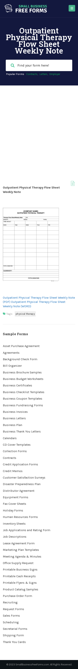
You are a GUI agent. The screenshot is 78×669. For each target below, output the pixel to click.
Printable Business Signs (20, 569)
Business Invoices (15, 412)
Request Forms (13, 609)
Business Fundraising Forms (23, 405)
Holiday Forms (13, 510)
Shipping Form (13, 635)
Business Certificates (17, 385)
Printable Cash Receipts (19, 576)
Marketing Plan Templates (21, 550)
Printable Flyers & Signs (20, 582)
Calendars (10, 438)
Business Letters (14, 418)
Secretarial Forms (15, 629)
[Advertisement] (39, 126)
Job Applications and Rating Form (26, 530)
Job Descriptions (14, 536)
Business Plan (12, 425)
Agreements (11, 352)
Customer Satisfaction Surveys (24, 477)
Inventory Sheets (14, 523)
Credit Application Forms (20, 464)
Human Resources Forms (20, 517)
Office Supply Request (18, 563)
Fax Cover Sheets (14, 504)
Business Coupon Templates (22, 398)
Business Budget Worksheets (23, 379)
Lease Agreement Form (19, 543)
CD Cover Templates (17, 444)
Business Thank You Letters (22, 431)
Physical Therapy (25, 313)
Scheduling (11, 622)
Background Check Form (20, 359)
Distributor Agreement (18, 491)
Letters (43, 74)
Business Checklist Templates (23, 392)
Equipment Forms (15, 497)
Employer (55, 74)
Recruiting (10, 602)
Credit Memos (13, 471)
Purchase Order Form (17, 596)
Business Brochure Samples (22, 372)
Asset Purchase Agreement (21, 346)
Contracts (31, 74)
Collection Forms (15, 451)
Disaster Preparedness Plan (22, 484)
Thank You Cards (14, 642)
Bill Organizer (12, 365)
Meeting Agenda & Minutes (22, 556)
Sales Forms (11, 615)
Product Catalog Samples (20, 589)
